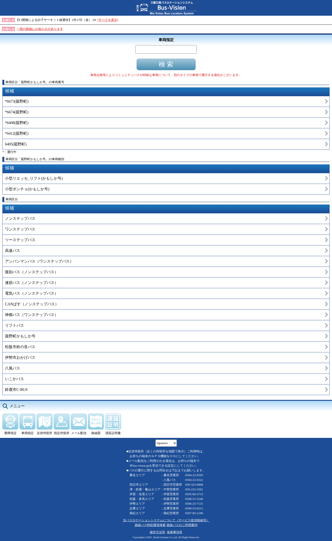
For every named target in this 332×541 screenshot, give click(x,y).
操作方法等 (157, 532)
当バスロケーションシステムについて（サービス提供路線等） (166, 520)
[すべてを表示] (107, 20)
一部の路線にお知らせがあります (40, 29)
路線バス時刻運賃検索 (150, 525)
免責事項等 (174, 532)
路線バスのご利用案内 (182, 525)
